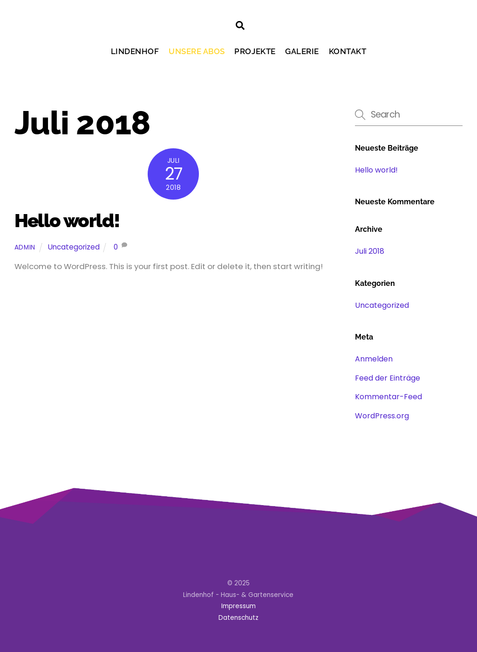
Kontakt (348, 51)
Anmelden (374, 359)
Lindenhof (135, 51)
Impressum (238, 606)
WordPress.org (382, 415)
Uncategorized (74, 247)
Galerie (302, 51)
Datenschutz (238, 617)
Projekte (254, 51)
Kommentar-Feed (388, 396)
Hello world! (67, 220)
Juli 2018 (369, 251)
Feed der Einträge (387, 378)
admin (24, 247)
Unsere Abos (197, 51)
